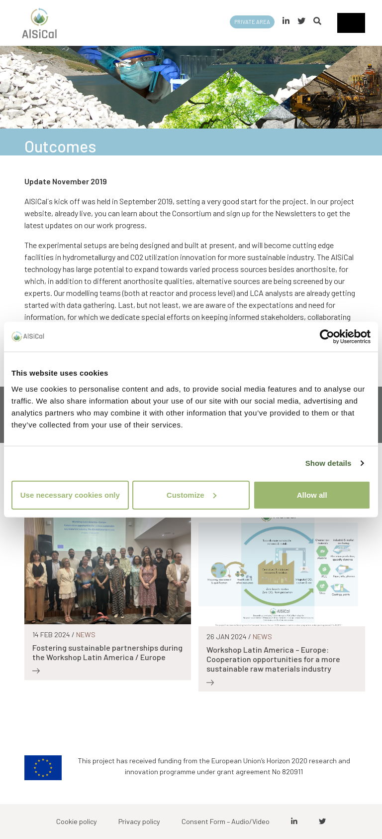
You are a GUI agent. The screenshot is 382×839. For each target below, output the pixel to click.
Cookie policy (76, 821)
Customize (191, 494)
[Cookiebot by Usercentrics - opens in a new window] (327, 336)
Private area (252, 21)
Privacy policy (139, 821)
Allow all (312, 494)
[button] (317, 20)
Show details (328, 463)
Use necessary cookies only (70, 494)
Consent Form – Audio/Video (226, 821)
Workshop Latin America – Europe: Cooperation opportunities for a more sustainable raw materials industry (273, 659)
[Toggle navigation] (351, 23)
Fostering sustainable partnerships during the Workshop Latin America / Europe (107, 652)
